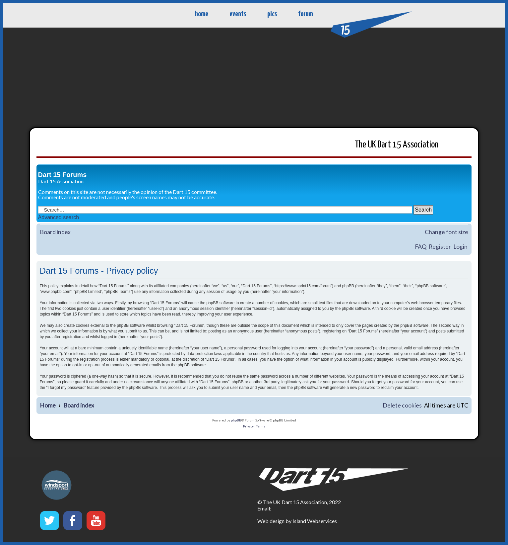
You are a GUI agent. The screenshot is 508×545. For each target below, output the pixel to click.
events (237, 14)
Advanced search (58, 217)
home (201, 14)
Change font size (446, 231)
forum (305, 14)
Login (460, 246)
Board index (55, 231)
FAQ (420, 246)
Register (440, 246)
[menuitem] (402, 405)
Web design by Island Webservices (297, 521)
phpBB (236, 420)
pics (272, 14)
